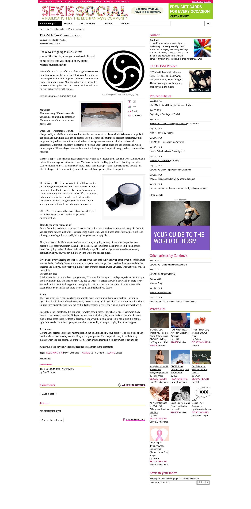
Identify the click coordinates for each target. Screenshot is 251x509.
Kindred (63, 40)
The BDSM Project (163, 66)
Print (134, 107)
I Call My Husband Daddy (161, 105)
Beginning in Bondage (160, 114)
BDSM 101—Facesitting (161, 142)
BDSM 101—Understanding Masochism (168, 123)
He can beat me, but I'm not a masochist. (169, 188)
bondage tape (99, 169)
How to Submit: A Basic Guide (163, 151)
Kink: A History (156, 133)
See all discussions (135, 419)
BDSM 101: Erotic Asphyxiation (164, 170)
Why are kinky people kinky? (163, 179)
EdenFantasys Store (201, 1)
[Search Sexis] (208, 23)
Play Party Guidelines (160, 160)
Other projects (156, 195)
